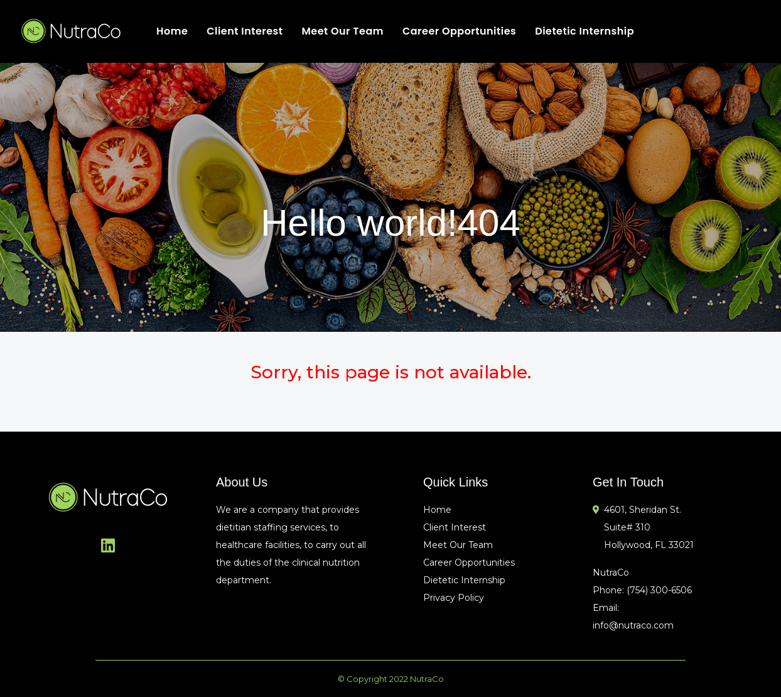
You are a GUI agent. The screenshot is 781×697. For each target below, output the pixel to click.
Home (172, 31)
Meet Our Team (342, 31)
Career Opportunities (459, 31)
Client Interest (245, 31)
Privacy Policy (453, 597)
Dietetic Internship (584, 31)
